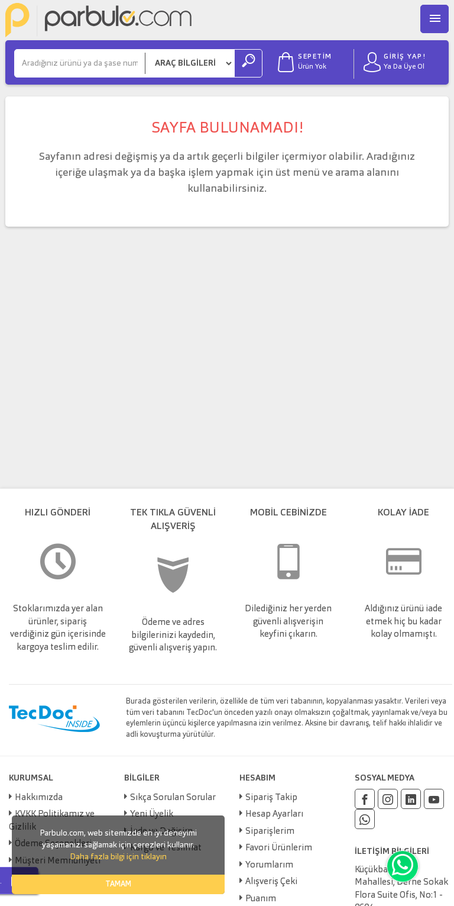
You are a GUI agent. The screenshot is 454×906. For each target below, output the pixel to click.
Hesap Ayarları (274, 814)
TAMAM (118, 884)
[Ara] (80, 63)
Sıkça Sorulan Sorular (173, 798)
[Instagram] (388, 799)
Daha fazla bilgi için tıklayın (118, 857)
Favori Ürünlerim (278, 848)
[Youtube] (434, 799)
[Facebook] (365, 799)
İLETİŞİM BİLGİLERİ (392, 851)
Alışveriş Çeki (271, 882)
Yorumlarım (269, 865)
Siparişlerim (269, 831)
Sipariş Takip (271, 798)
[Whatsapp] (365, 819)
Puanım (260, 899)
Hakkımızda (39, 798)
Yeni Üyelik (151, 814)
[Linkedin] (411, 799)
